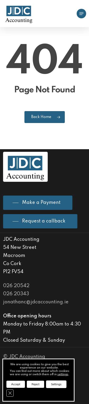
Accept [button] (15, 384)
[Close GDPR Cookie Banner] (10, 393)
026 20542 (16, 286)
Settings (56, 384)
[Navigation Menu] (81, 13)
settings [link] (62, 374)
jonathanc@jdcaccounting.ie (36, 302)
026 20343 (16, 294)
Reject (35, 384)
